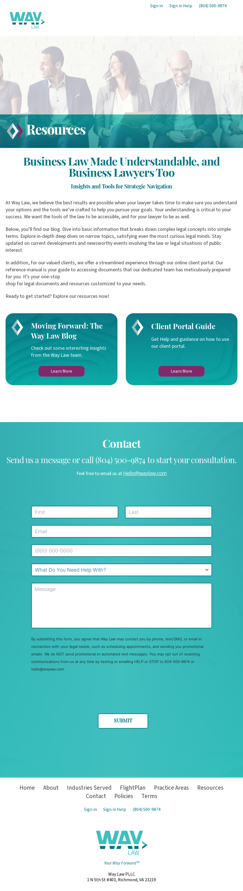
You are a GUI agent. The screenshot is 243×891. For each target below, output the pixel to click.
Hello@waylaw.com (145, 473)
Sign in (156, 6)
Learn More (61, 371)
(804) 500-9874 (213, 6)
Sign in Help (180, 6)
